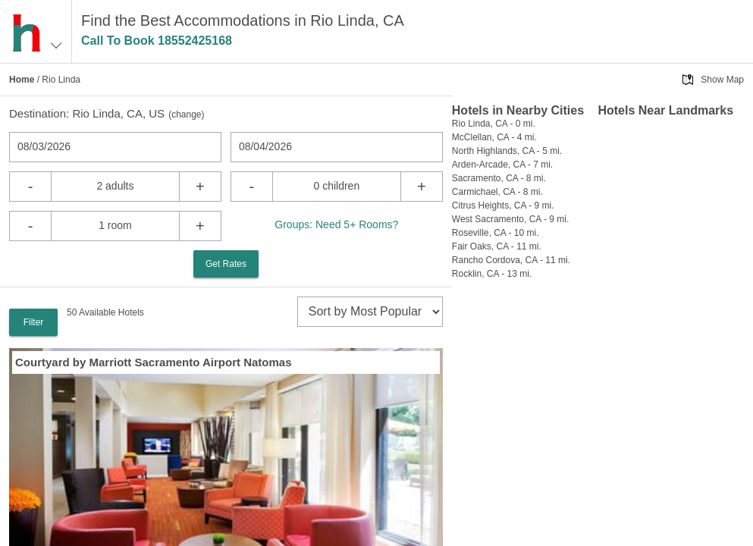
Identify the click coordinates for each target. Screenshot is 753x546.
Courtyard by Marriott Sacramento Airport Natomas (153, 362)
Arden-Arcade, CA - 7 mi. (502, 164)
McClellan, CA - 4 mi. (494, 137)
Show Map (722, 79)
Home (21, 79)
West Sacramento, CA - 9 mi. (510, 219)
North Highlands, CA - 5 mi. (507, 151)
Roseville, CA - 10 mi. (495, 233)
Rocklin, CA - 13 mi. (492, 273)
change (186, 114)
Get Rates (226, 264)
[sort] (370, 312)
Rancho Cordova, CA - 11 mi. (511, 260)
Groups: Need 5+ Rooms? (336, 224)
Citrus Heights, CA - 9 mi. (503, 205)
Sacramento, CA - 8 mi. (499, 178)
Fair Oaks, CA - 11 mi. (496, 246)
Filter (34, 322)
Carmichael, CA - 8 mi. (497, 192)
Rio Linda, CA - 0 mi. (493, 123)
